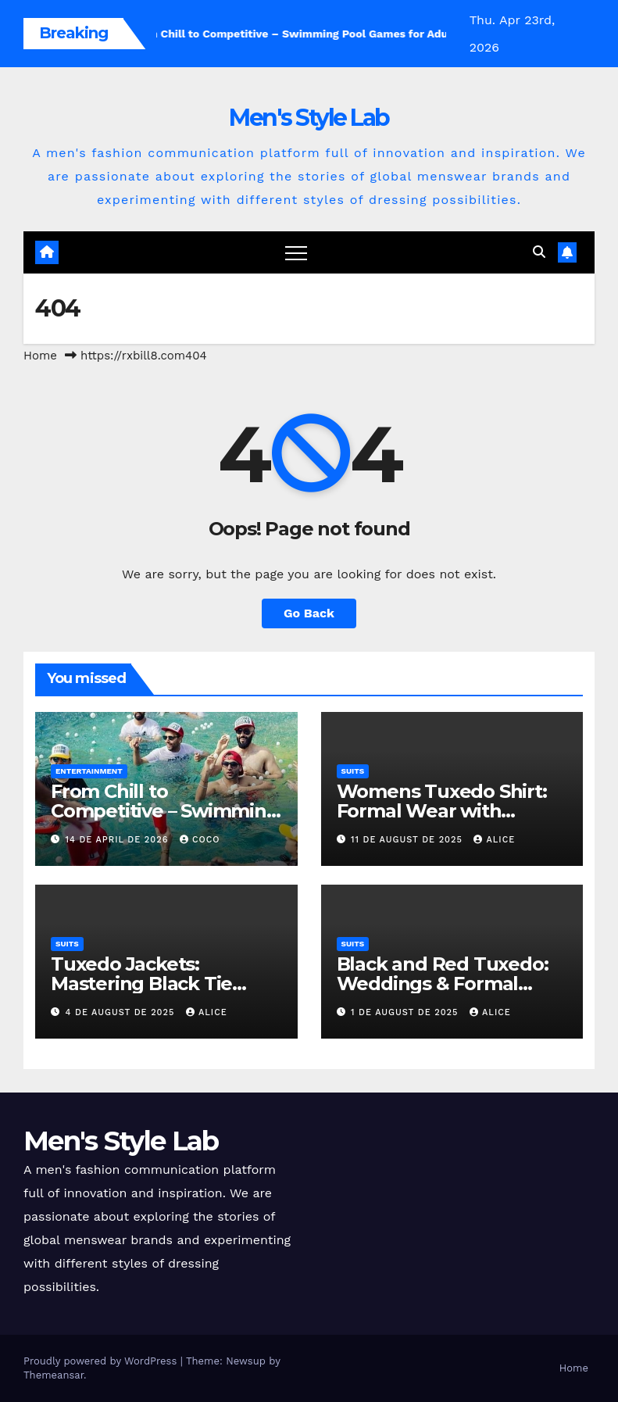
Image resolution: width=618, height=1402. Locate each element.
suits (353, 771)
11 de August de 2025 (408, 840)
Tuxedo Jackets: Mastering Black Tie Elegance (141, 983)
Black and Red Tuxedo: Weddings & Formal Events (442, 983)
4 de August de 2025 (122, 1012)
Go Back (309, 613)
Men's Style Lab (309, 117)
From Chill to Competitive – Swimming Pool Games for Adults (165, 811)
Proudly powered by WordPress (101, 1361)
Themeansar (53, 1375)
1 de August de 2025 (406, 1012)
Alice (494, 840)
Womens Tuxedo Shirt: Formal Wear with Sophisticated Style (442, 811)
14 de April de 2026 (119, 840)
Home (40, 356)
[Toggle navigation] (296, 252)
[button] (539, 252)
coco (200, 840)
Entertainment (89, 771)
